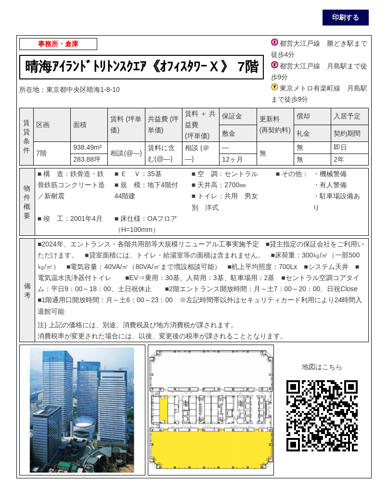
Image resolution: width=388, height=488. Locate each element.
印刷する (345, 17)
